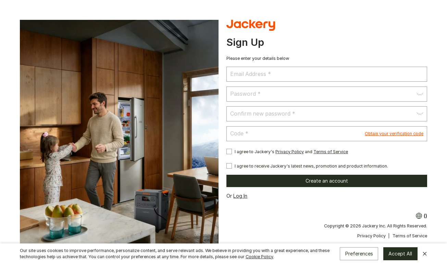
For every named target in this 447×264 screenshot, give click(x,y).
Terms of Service (330, 151)
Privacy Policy (289, 151)
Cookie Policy (259, 256)
